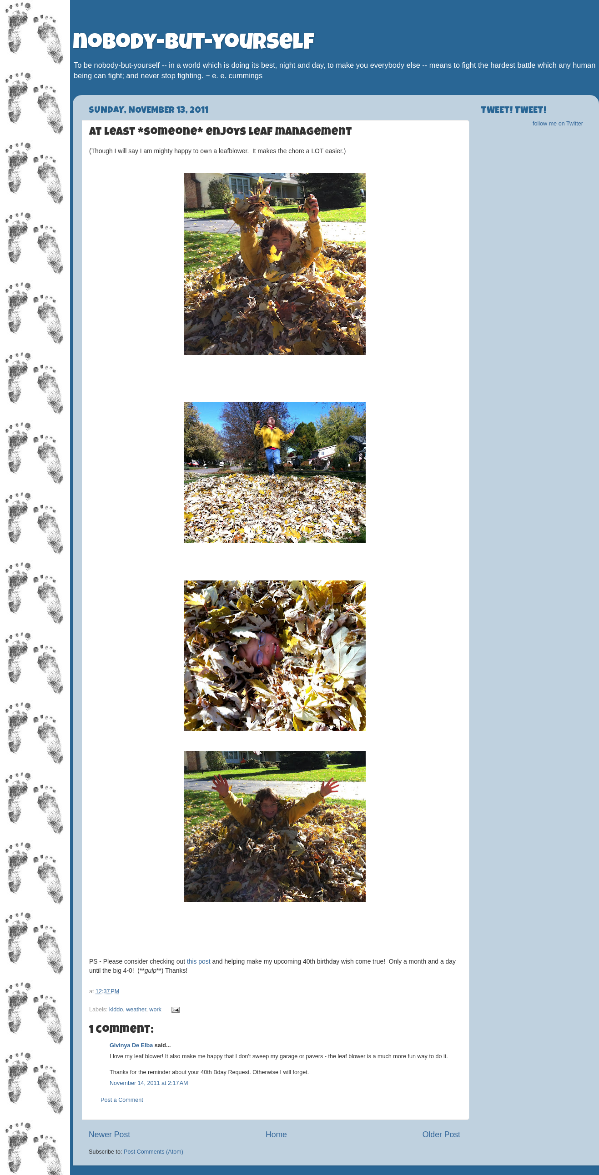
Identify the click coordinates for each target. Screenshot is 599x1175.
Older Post (441, 1134)
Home (276, 1134)
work (155, 1009)
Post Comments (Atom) (153, 1152)
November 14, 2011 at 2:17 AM (149, 1083)
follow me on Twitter (558, 123)
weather (136, 1009)
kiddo (116, 1009)
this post (199, 961)
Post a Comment (122, 1100)
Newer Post (109, 1134)
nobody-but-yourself (193, 44)
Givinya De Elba (131, 1045)
